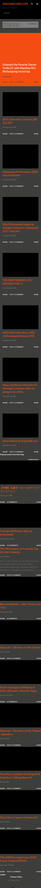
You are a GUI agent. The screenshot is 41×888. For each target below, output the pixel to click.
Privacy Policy (15, 880)
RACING (7, 13)
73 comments (12, 545)
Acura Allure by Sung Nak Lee (20, 440)
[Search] (32, 4)
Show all (32, 24)
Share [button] (5, 82)
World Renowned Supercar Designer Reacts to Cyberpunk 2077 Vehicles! (20, 228)
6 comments (12, 502)
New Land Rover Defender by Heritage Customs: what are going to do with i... (20, 388)
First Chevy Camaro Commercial (18, 817)
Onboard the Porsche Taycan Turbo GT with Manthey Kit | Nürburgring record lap (19, 68)
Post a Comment (16, 82)
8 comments (12, 618)
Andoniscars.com (15, 3)
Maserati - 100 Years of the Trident (20, 647)
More (36, 82)
